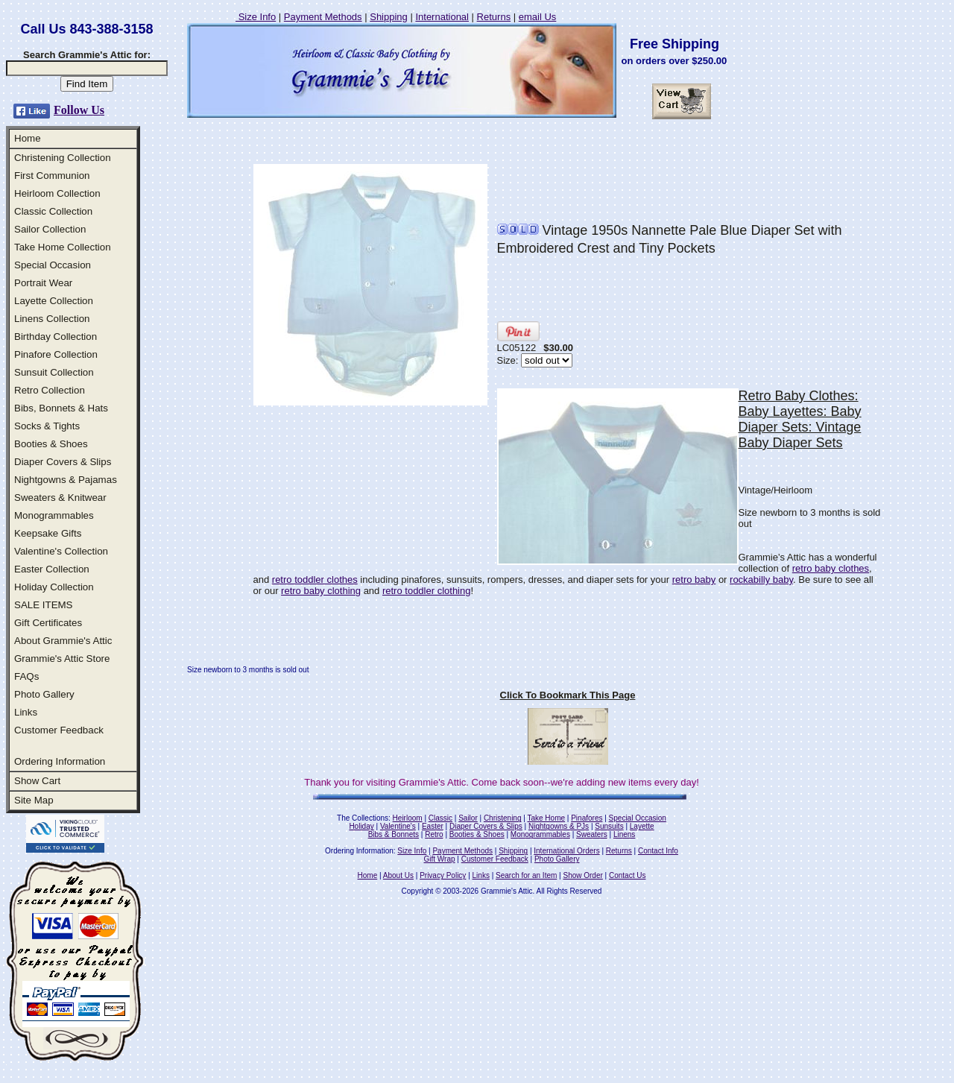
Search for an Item (526, 875)
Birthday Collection (55, 336)
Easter (432, 826)
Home (27, 138)
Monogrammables (54, 515)
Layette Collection (53, 300)
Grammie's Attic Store (62, 658)
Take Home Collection (62, 247)
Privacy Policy (443, 875)
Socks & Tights (47, 426)
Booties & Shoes (51, 443)
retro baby (694, 579)
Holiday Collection (54, 587)
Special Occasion (52, 265)
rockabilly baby (761, 579)
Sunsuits (609, 826)
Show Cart (37, 780)
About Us (398, 875)
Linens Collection (52, 318)
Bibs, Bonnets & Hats (61, 408)
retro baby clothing (321, 590)
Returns (494, 16)
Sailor (468, 818)
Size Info (256, 16)
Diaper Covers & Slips (62, 461)
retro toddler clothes (315, 579)
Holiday (361, 826)
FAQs (26, 676)
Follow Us (79, 110)
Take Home (546, 818)
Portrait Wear (43, 282)
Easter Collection (51, 569)
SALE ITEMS (43, 604)
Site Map (34, 800)
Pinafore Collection (56, 354)
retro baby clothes (830, 568)
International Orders (566, 851)
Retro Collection (49, 390)
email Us (538, 16)
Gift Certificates (48, 622)
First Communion (51, 175)
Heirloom (408, 818)
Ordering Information (59, 761)
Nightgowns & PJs (558, 826)
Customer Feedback (59, 730)
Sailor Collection (50, 229)
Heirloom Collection (57, 193)
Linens (624, 834)
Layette (642, 826)
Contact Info (658, 851)
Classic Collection (53, 211)
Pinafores (586, 818)
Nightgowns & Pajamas (65, 479)
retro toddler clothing (426, 590)
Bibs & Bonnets (393, 834)
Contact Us (627, 875)
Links (25, 712)
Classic (440, 818)
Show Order (582, 875)
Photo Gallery (44, 694)
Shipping (389, 16)
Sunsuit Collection (54, 372)
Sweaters (591, 834)
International (442, 16)
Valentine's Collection (61, 551)
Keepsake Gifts (47, 533)
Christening (503, 818)
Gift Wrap (439, 859)
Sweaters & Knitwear (60, 497)
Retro (434, 834)
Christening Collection (62, 157)
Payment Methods (323, 16)
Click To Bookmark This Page (568, 695)
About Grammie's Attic (63, 640)
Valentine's (398, 826)
